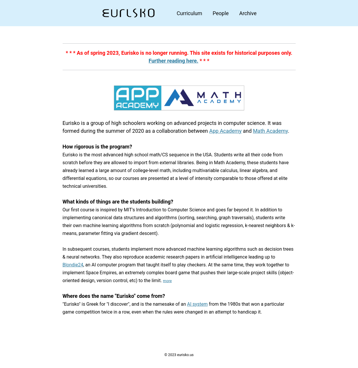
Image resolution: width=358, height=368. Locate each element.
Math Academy (270, 131)
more (167, 281)
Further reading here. (173, 61)
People (221, 13)
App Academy (225, 131)
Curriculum (189, 13)
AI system (197, 304)
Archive (248, 13)
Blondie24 (73, 265)
